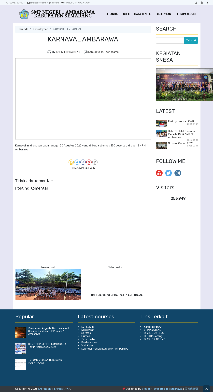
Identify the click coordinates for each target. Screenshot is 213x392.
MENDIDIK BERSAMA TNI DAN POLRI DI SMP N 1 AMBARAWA (48, 297)
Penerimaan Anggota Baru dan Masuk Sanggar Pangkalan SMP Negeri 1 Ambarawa (49, 331)
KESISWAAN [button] (163, 14)
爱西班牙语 (191, 388)
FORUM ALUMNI (186, 14)
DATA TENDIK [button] (142, 14)
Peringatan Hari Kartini (182, 121)
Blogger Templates (153, 388)
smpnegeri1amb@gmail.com (43, 2)
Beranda (23, 29)
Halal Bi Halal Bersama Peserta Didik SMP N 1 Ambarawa (182, 134)
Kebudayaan (40, 29)
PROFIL (126, 14)
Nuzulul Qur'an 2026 (181, 143)
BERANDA (111, 14)
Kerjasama (112, 51)
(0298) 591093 (15, 2)
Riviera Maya (174, 388)
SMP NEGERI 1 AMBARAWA (75, 2)
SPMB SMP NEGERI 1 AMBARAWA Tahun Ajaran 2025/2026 (47, 345)
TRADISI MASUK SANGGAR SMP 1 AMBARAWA (115, 295)
